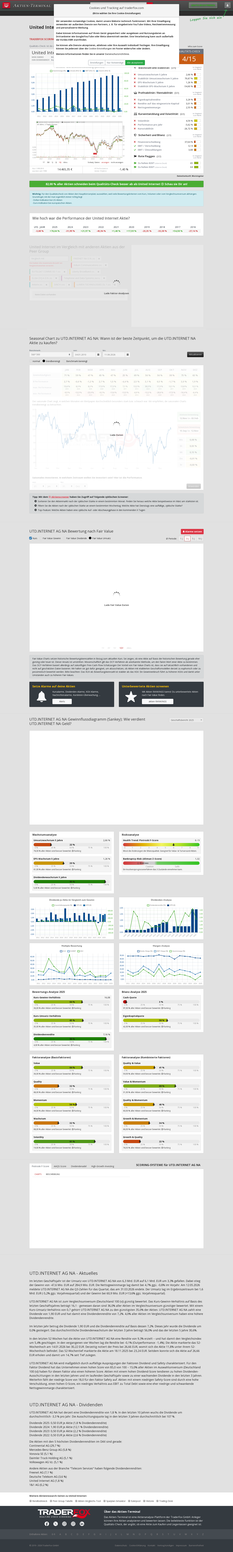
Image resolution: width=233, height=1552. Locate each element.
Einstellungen (96, 62)
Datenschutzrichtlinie (117, 54)
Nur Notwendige (115, 62)
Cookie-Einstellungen (100, 48)
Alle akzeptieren (135, 62)
